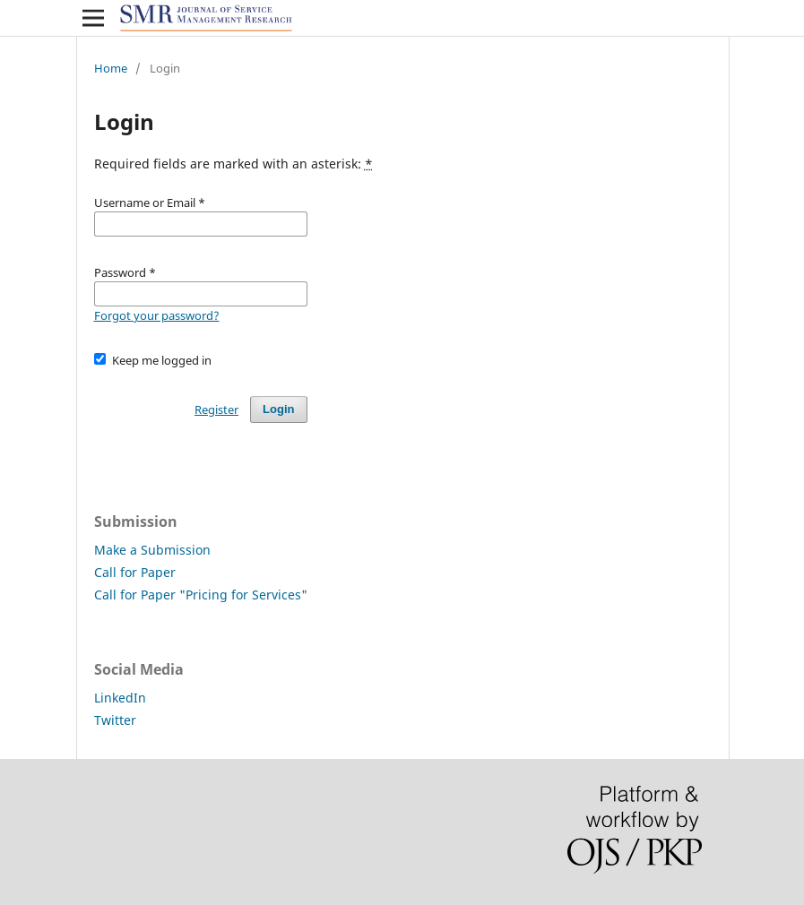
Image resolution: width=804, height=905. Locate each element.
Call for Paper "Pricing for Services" (200, 594)
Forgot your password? (157, 315)
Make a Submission (152, 549)
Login (278, 409)
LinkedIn (120, 697)
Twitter (115, 719)
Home (110, 68)
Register (216, 409)
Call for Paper (135, 572)
